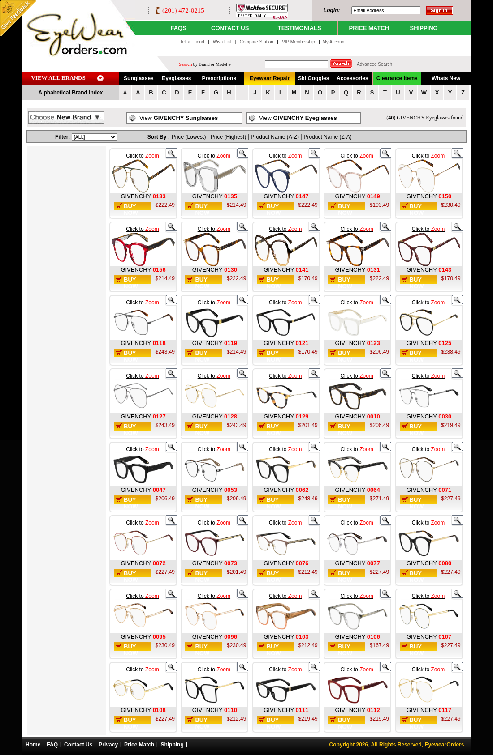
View (178, 118)
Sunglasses (139, 78)
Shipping (171, 745)
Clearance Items (397, 78)
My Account (334, 41)
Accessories (352, 78)
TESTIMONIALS (299, 28)
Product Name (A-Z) (275, 137)
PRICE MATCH (369, 28)
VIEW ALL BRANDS (58, 77)
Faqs (178, 28)
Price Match (139, 745)
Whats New (446, 78)
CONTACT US (230, 28)
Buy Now (131, 209)
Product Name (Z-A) (327, 137)
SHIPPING (424, 28)
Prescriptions (219, 78)
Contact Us (78, 745)
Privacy (108, 745)
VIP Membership (298, 41)
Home (33, 745)
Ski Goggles (313, 78)
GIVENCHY (136, 196)
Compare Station (257, 41)
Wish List (222, 41)
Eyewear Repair (270, 78)
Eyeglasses (176, 78)
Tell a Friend (192, 41)
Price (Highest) (228, 137)
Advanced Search (374, 64)
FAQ (52, 745)
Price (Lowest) (189, 137)
